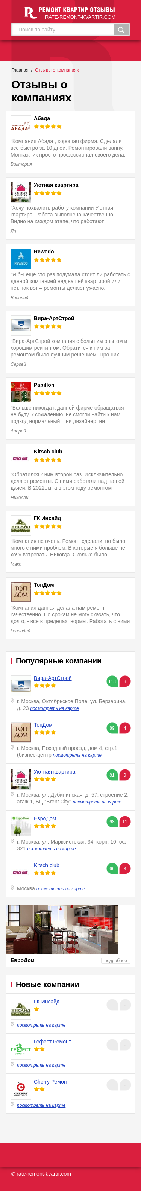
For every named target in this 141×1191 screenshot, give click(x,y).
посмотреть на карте (54, 708)
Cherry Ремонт (51, 1082)
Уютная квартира (54, 772)
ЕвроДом (45, 818)
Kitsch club (46, 865)
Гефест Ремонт (52, 1042)
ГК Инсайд (46, 1002)
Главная (20, 70)
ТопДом (43, 725)
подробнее (116, 960)
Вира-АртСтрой (53, 678)
